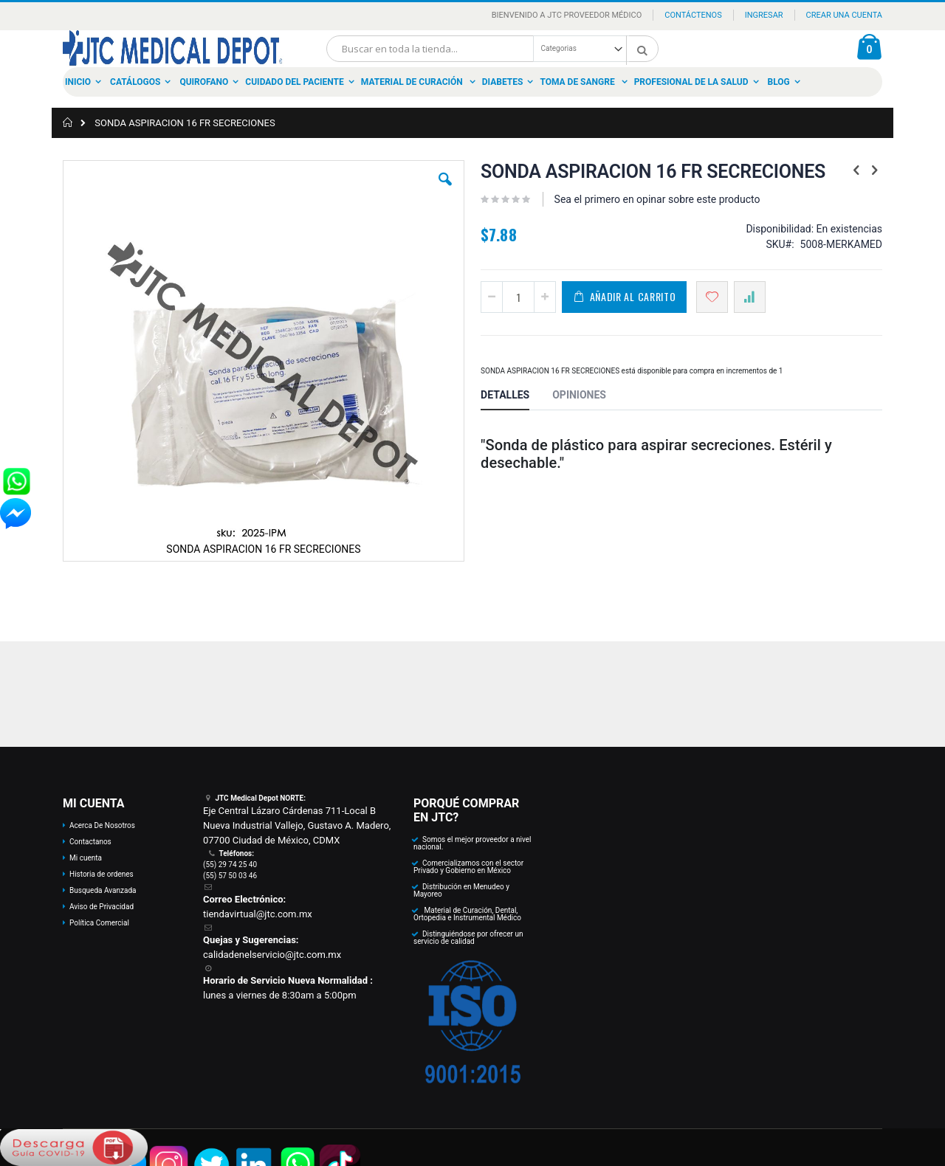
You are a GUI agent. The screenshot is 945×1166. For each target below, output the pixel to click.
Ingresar (764, 15)
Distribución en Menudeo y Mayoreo (461, 890)
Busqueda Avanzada (102, 890)
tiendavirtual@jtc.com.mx (257, 914)
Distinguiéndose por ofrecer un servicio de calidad (468, 937)
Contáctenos (692, 15)
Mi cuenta (85, 858)
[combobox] (492, 48)
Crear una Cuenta (844, 15)
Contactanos (90, 842)
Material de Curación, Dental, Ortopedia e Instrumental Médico (467, 914)
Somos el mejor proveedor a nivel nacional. (472, 843)
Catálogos (135, 82)
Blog (779, 82)
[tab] (516, 397)
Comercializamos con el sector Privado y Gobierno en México (468, 866)
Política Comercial (99, 923)
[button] (445, 190)
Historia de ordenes (101, 874)
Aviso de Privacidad (101, 907)
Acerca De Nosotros (102, 825)
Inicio (78, 82)
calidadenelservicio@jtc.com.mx (272, 954)
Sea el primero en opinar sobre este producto (657, 199)
